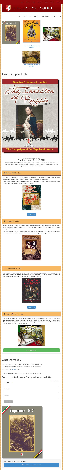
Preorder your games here (31, 465)
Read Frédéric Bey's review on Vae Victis (32, 46)
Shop (33, 2)
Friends (52, 2)
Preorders (39, 2)
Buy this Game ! (31, 350)
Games (28, 2)
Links (46, 2)
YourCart (58, 2)
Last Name (7, 395)
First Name (7, 389)
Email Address (8, 383)
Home (21, 2)
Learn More (31, 214)
